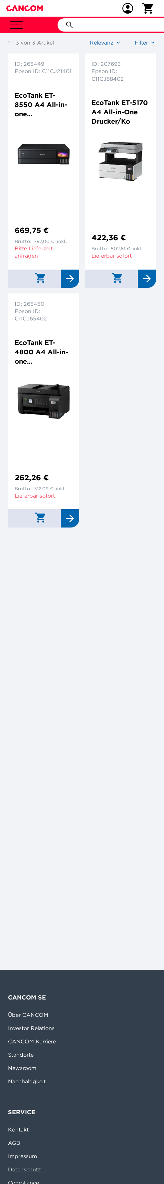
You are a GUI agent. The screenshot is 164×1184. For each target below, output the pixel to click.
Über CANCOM (28, 1014)
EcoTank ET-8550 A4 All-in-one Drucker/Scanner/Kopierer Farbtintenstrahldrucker (43, 105)
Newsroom (22, 1068)
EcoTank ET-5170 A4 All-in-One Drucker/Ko (119, 111)
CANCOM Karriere (32, 1041)
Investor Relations (31, 1028)
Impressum (22, 1156)
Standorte (21, 1054)
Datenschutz (24, 1169)
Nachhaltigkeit (27, 1081)
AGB (14, 1142)
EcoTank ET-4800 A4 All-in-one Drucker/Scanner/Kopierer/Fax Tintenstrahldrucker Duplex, (43, 352)
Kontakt (18, 1129)
